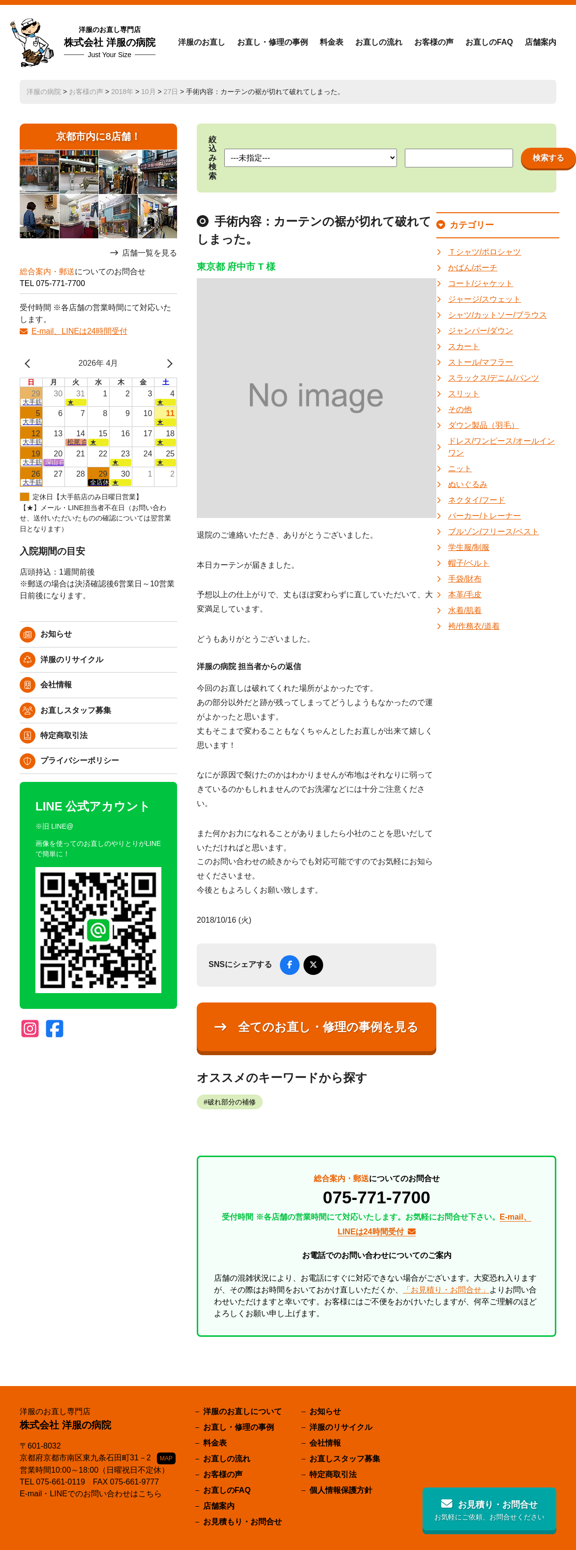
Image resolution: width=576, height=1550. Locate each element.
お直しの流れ (378, 42)
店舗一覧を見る (149, 253)
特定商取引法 (64, 735)
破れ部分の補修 (232, 1102)
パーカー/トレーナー (484, 516)
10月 (148, 92)
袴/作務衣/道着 (474, 626)
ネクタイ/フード (476, 500)
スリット (464, 393)
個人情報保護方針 (340, 1490)
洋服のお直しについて (242, 1411)
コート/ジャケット (480, 283)
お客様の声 (434, 42)
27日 (171, 92)
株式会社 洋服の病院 (109, 42)
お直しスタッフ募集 (75, 710)
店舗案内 (540, 42)
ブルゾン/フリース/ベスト (493, 531)
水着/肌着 (465, 610)
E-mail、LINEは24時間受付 (79, 331)
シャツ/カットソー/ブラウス (497, 315)
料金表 (331, 42)
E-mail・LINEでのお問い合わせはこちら (91, 1493)
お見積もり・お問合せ (242, 1522)
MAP (166, 1458)
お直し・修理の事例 (272, 42)
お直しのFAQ (489, 42)
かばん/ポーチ (472, 267)
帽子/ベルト (468, 563)
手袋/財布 (465, 579)
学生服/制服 (468, 547)
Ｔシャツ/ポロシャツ (484, 252)
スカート (464, 346)
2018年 (122, 92)
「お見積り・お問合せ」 (446, 1290)
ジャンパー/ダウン (480, 330)
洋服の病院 (44, 92)
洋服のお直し (201, 42)
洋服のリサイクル (71, 659)
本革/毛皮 (465, 594)
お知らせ (56, 634)
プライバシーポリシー (79, 760)
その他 (460, 409)
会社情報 (56, 684)
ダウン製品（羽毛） (483, 425)
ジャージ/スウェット (484, 299)
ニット (460, 468)
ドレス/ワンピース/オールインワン (501, 447)
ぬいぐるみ (467, 484)
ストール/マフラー (480, 362)
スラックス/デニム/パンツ (493, 378)
